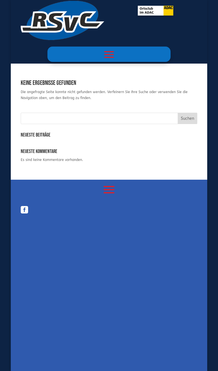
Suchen (187, 118)
